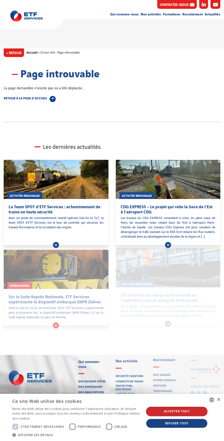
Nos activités (151, 13)
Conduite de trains (129, 378)
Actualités (212, 13)
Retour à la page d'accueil (25, 97)
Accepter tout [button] (177, 411)
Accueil (32, 52)
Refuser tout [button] (177, 423)
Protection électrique (124, 384)
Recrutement (192, 13)
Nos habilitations (91, 390)
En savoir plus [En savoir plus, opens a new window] (41, 418)
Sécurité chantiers (129, 373)
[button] (76, 434)
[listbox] (211, 399)
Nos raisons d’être (91, 379)
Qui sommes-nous (124, 13)
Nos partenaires (90, 384)
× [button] (218, 400)
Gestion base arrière (125, 392)
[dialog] (112, 417)
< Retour (14, 52)
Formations (171, 13)
